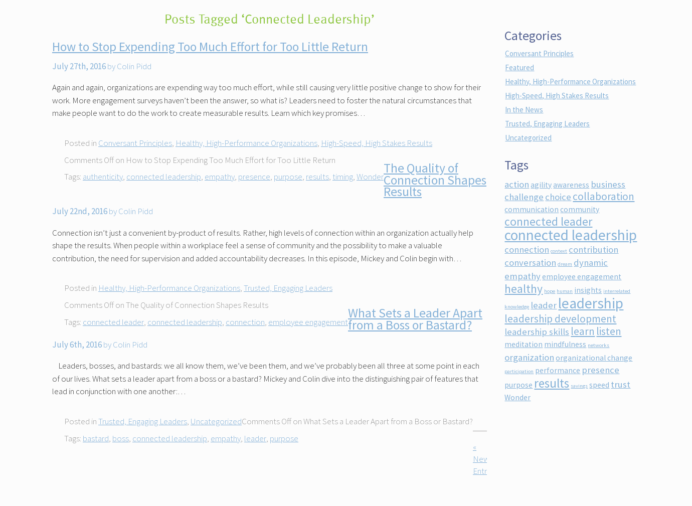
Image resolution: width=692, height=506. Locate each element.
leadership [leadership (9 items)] (590, 303)
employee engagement (308, 321)
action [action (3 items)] (516, 184)
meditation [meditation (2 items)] (523, 344)
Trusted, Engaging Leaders (288, 287)
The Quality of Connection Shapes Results (435, 180)
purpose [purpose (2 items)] (518, 385)
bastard (96, 438)
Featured (519, 67)
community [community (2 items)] (579, 209)
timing (342, 176)
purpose (288, 176)
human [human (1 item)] (565, 291)
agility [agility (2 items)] (541, 185)
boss (120, 438)
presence (254, 176)
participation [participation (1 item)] (519, 371)
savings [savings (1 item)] (579, 386)
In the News (524, 109)
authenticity (103, 176)
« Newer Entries (484, 458)
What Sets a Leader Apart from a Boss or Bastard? (415, 319)
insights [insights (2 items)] (588, 290)
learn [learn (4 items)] (583, 331)
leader (255, 438)
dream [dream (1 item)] (565, 264)
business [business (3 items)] (608, 184)
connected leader (113, 321)
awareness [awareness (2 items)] (571, 185)
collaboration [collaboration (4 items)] (603, 196)
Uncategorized (216, 421)
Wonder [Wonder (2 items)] (517, 397)
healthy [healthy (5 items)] (523, 288)
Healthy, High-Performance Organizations (246, 142)
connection (245, 321)
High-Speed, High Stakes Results (376, 142)
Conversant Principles (135, 142)
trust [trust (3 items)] (620, 384)
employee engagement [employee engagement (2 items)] (581, 276)
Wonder (370, 176)
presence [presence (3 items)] (600, 370)
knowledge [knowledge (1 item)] (516, 306)
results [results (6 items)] (551, 383)
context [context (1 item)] (559, 251)
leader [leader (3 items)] (544, 305)
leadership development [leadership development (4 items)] (560, 318)
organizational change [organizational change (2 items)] (594, 358)
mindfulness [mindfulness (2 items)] (565, 344)
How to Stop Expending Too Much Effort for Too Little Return (210, 47)
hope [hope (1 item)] (549, 291)
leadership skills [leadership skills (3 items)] (536, 332)
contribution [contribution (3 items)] (593, 249)
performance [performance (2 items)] (557, 370)
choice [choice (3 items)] (558, 197)
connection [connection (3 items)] (526, 249)
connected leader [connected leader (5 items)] (548, 221)
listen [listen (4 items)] (608, 331)
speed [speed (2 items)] (599, 385)
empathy (220, 176)
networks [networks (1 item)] (598, 345)
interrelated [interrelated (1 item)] (616, 291)
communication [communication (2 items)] (531, 209)
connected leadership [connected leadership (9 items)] (570, 235)
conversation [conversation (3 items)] (530, 262)
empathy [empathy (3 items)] (522, 276)
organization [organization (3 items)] (529, 357)
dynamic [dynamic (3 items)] (591, 262)
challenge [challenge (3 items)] (524, 197)
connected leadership (163, 176)
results (317, 176)
